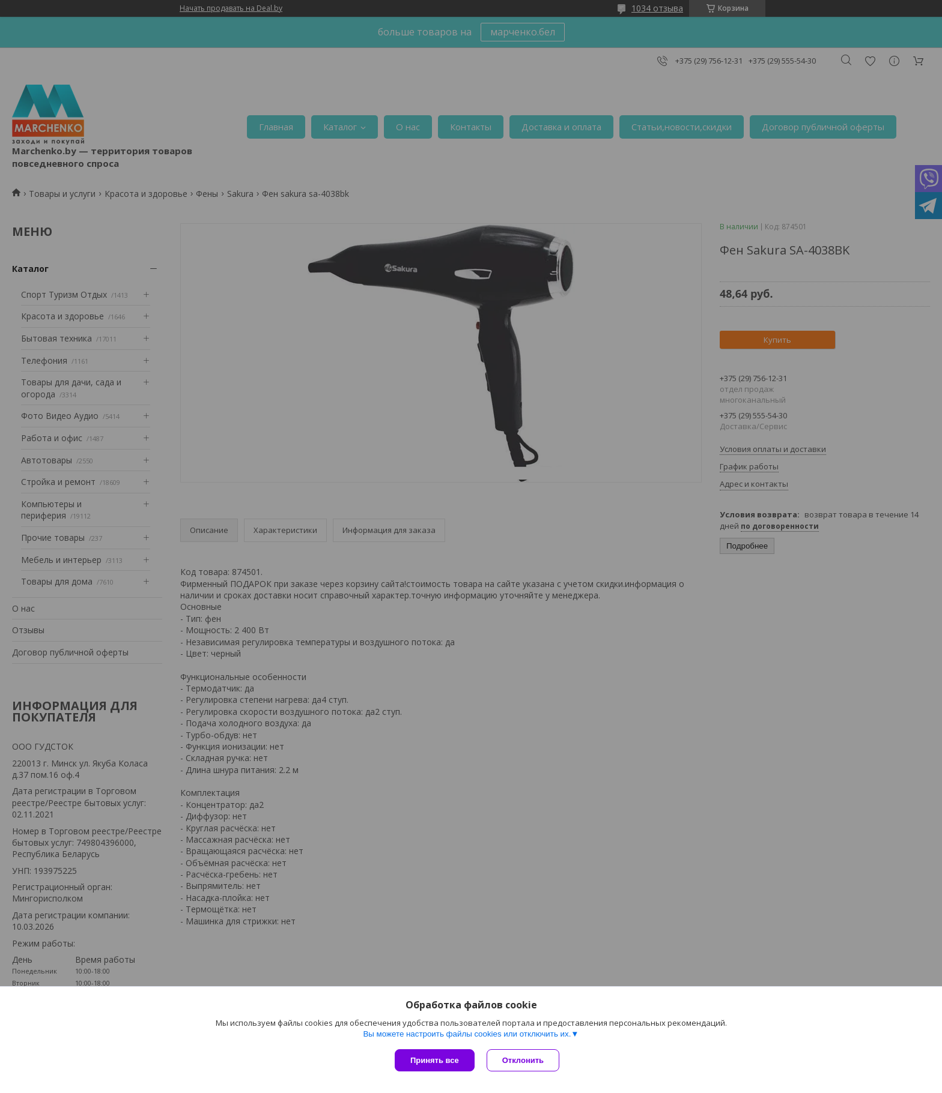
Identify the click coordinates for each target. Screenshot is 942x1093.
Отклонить (523, 1060)
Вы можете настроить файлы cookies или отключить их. (467, 1033)
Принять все (434, 1060)
